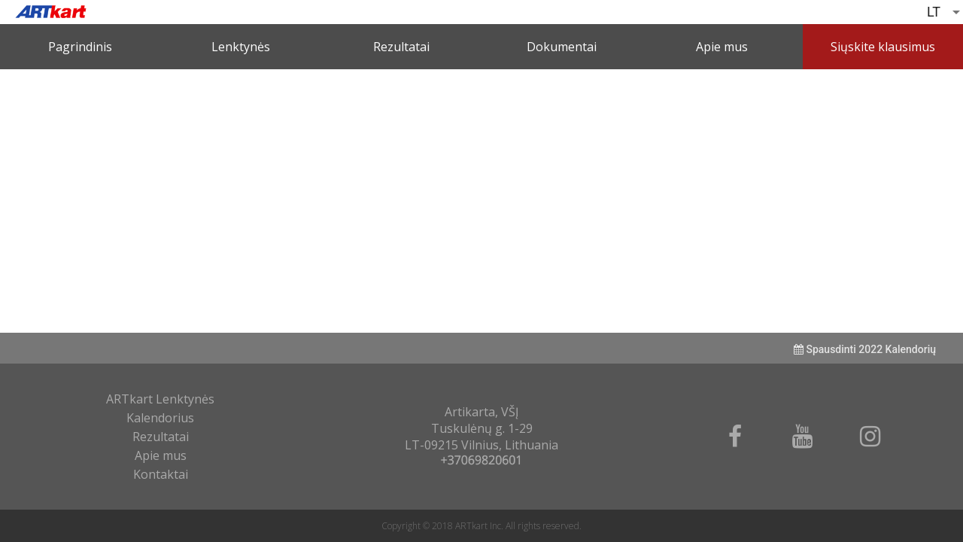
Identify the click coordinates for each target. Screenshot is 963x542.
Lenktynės (240, 46)
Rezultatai (401, 46)
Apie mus (722, 46)
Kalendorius (160, 418)
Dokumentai (562, 46)
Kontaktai (160, 474)
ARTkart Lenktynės (160, 399)
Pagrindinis (80, 46)
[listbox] (945, 12)
